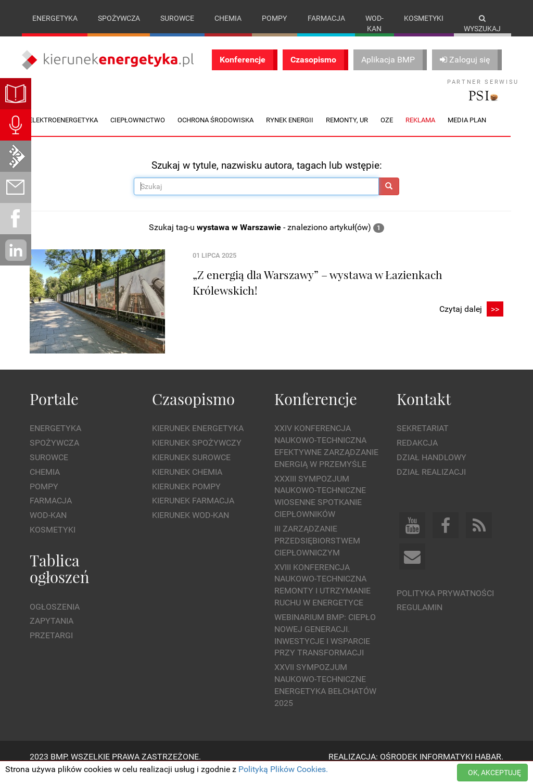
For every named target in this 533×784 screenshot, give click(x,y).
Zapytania (51, 632)
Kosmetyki (423, 18)
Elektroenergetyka (63, 130)
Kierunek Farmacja (193, 511)
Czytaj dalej (471, 320)
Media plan (467, 130)
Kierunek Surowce (191, 468)
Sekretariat (423, 439)
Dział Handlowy (431, 468)
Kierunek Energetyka (198, 439)
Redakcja (417, 454)
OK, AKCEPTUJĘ (494, 772)
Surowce (177, 18)
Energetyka (55, 18)
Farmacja (326, 18)
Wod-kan (374, 23)
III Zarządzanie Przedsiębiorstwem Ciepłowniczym (317, 551)
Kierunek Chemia (187, 482)
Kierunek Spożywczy (197, 454)
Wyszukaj (482, 24)
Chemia (228, 18)
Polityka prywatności (445, 604)
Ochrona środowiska (215, 130)
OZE (386, 130)
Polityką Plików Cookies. (283, 769)
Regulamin (419, 618)
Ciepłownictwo (137, 130)
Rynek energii (289, 130)
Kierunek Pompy (186, 497)
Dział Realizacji (431, 482)
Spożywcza (119, 18)
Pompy (274, 18)
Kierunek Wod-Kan (190, 526)
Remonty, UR (347, 130)
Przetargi (51, 646)
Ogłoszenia (55, 617)
